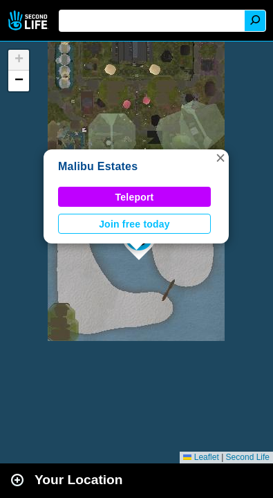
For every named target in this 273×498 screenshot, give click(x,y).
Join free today (134, 224)
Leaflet (200, 457)
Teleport (134, 197)
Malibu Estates (98, 166)
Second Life (29, 20)
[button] (220, 157)
